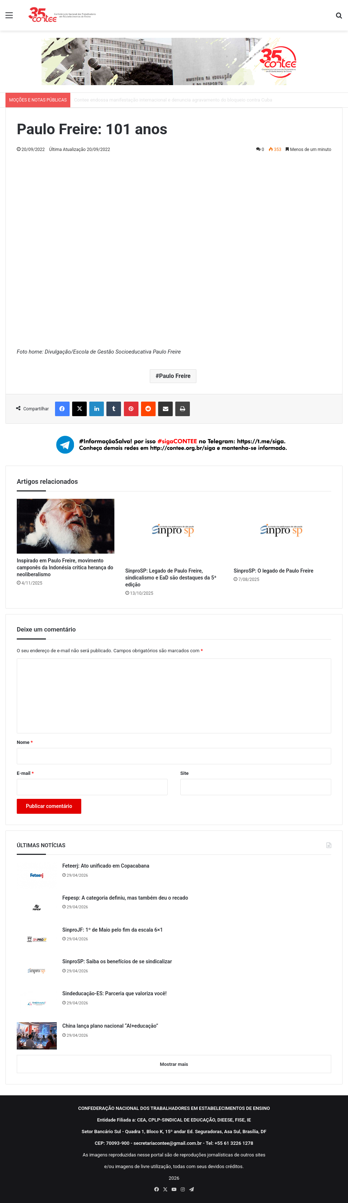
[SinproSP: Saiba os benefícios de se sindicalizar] (37, 971)
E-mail (25, 773)
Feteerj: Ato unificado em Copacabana (105, 866)
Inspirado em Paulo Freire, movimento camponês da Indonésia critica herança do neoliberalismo (65, 567)
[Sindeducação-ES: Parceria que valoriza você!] (37, 1003)
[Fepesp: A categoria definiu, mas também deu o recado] (37, 907)
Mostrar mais (174, 1064)
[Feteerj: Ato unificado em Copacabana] (37, 875)
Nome (25, 742)
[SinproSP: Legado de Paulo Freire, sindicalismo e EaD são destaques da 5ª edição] (174, 531)
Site (184, 773)
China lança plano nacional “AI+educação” (110, 1026)
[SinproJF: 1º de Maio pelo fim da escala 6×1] (37, 939)
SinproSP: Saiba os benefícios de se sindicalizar (117, 961)
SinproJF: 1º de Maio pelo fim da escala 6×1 (112, 930)
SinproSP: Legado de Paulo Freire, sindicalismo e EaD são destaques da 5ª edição (170, 577)
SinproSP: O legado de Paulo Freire (273, 571)
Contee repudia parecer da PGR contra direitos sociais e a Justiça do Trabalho (156, 100)
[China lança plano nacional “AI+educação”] (37, 1035)
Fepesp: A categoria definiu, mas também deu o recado (125, 898)
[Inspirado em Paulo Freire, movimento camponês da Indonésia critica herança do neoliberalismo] (65, 526)
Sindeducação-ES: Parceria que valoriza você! (114, 993)
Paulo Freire (175, 376)
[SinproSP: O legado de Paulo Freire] (282, 531)
